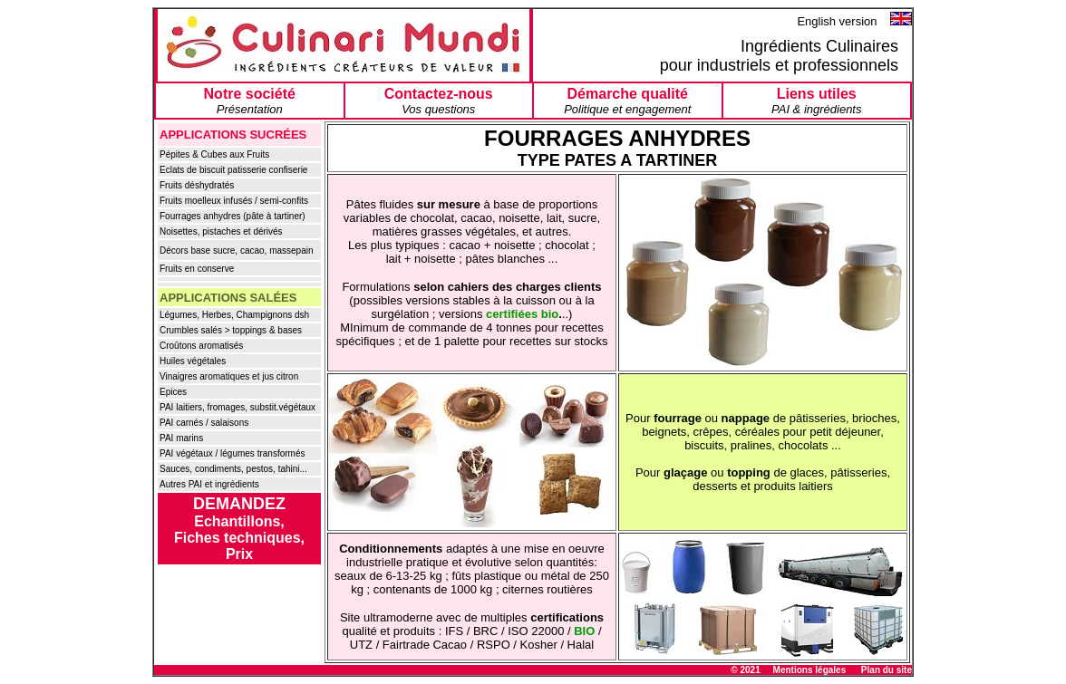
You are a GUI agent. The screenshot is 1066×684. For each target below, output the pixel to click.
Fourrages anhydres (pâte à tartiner (231, 216)
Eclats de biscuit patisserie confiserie (233, 170)
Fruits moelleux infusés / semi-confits (234, 201)
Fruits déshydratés (197, 185)
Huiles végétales (193, 361)
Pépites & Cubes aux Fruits (214, 154)
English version (838, 21)
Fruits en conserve (197, 269)
